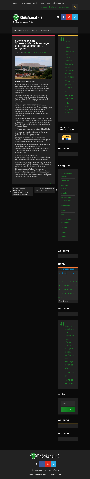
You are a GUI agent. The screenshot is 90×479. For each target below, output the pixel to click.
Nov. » (65, 301)
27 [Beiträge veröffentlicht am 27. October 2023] (71, 294)
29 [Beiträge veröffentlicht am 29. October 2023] (76, 294)
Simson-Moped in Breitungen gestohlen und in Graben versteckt (20, 191)
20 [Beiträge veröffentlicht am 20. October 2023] (71, 290)
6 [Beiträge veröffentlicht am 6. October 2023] (70, 281)
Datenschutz (64, 7)
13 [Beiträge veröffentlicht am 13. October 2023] (71, 286)
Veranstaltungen (67, 227)
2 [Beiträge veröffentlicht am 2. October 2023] (59, 281)
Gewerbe (46, 30)
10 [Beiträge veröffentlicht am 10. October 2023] (62, 286)
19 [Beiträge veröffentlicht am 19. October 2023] (68, 290)
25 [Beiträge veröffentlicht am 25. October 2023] (65, 294)
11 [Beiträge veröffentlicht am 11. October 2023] (65, 286)
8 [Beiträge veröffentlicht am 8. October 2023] (76, 281)
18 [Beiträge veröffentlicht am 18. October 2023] (65, 290)
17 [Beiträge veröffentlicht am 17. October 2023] (62, 290)
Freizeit (35, 30)
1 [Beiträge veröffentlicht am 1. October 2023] (76, 277)
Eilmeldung (65, 181)
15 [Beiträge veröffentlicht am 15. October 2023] (76, 286)
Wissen (63, 237)
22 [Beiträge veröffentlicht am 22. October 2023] (76, 290)
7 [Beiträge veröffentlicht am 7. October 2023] (73, 281)
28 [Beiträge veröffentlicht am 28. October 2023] (73, 294)
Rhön (62, 215)
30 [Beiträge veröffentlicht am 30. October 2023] (59, 298)
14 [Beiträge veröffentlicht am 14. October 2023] (73, 286)
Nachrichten (65, 205)
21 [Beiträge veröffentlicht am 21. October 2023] (73, 290)
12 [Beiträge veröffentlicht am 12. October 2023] (68, 286)
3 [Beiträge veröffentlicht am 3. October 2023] (62, 281)
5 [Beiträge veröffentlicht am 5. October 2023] (67, 281)
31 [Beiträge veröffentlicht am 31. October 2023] (62, 298)
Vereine (63, 232)
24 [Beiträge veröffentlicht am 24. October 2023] (62, 294)
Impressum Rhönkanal (48, 7)
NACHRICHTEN (21, 30)
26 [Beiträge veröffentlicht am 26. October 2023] (68, 294)
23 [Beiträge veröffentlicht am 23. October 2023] (59, 294)
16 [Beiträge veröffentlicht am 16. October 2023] (59, 290)
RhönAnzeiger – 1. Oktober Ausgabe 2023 (45, 190)
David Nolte (27, 52)
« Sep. (60, 301)
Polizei (63, 210)
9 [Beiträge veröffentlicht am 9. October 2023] (59, 286)
